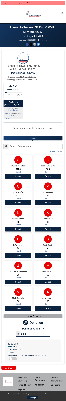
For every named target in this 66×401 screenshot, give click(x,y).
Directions (43, 40)
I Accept (32, 398)
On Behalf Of (13, 344)
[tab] (33, 138)
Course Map (22, 380)
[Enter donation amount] (35, 333)
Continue (8, 367)
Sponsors (55, 384)
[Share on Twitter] (30, 44)
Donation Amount (33, 328)
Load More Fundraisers (33, 316)
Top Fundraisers (57, 380)
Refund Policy (24, 384)
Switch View (56, 151)
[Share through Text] (38, 44)
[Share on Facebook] (27, 44)
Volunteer (39, 384)
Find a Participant (39, 378)
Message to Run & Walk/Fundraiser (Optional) (27, 355)
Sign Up (21, 389)
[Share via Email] (34, 44)
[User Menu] (62, 13)
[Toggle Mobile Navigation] (5, 14)
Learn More (52, 394)
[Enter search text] (35, 146)
